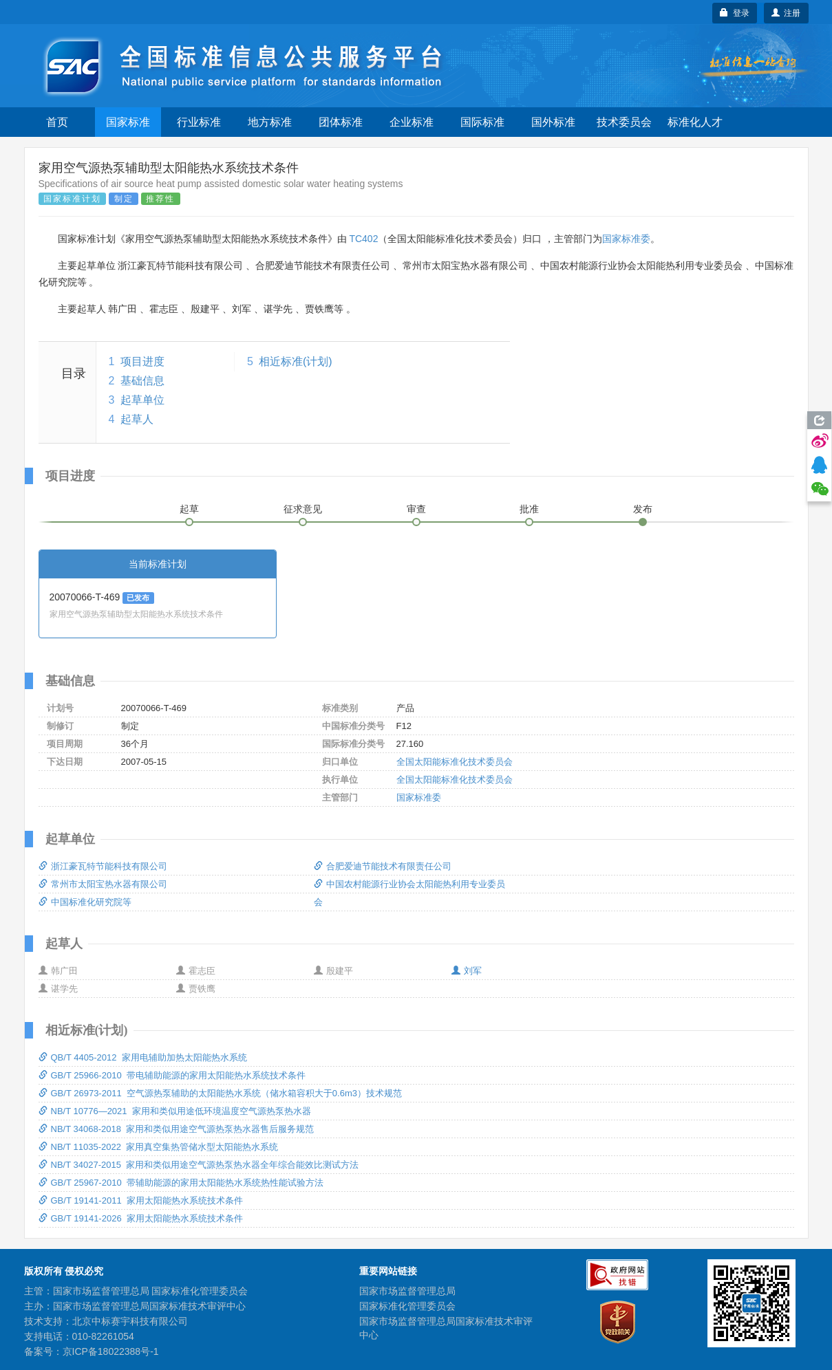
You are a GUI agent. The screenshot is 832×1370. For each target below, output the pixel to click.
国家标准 (128, 122)
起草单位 (142, 400)
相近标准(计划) (295, 361)
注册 (786, 13)
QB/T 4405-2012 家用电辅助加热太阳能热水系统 (143, 1057)
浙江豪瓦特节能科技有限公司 (103, 866)
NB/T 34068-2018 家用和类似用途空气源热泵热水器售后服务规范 (176, 1129)
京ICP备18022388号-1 (111, 1351)
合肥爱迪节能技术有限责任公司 (382, 866)
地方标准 (270, 122)
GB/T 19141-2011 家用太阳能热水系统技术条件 (141, 1200)
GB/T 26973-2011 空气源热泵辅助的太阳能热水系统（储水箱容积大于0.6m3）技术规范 (220, 1093)
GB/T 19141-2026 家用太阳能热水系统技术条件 (141, 1218)
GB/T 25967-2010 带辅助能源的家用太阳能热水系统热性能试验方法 (181, 1182)
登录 (734, 13)
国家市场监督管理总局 (407, 1290)
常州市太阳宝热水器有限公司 (103, 884)
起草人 (136, 419)
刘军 (466, 971)
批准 (529, 508)
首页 (57, 122)
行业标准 (199, 122)
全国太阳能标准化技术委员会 (454, 762)
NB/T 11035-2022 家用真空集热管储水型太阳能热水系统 (159, 1147)
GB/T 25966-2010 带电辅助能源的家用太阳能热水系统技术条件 (172, 1075)
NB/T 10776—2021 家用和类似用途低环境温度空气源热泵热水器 (175, 1111)
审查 (416, 508)
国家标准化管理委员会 (407, 1306)
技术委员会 (624, 122)
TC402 (363, 238)
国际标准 (482, 122)
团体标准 (341, 122)
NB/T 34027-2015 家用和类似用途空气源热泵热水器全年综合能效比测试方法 (199, 1165)
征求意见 (303, 508)
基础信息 (142, 381)
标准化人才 (695, 122)
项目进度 (142, 361)
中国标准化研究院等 (85, 902)
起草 (189, 508)
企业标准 (412, 122)
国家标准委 (626, 238)
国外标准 (553, 122)
